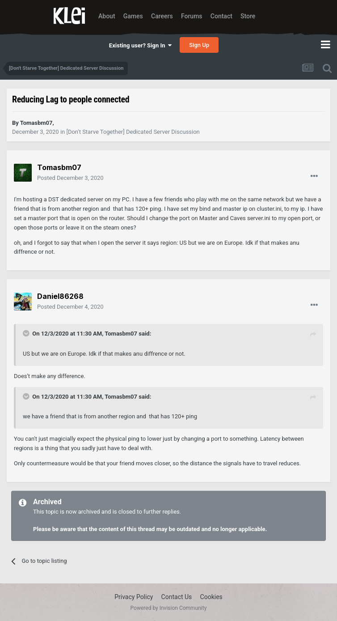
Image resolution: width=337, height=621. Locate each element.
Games (133, 16)
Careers (162, 16)
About (106, 16)
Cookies (211, 596)
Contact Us (176, 596)
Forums (191, 16)
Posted (70, 177)
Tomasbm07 (121, 333)
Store (247, 16)
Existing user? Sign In (140, 45)
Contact (221, 16)
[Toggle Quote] (27, 333)
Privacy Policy (133, 596)
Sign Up (199, 45)
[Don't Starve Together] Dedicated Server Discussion (132, 131)
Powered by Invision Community (169, 608)
